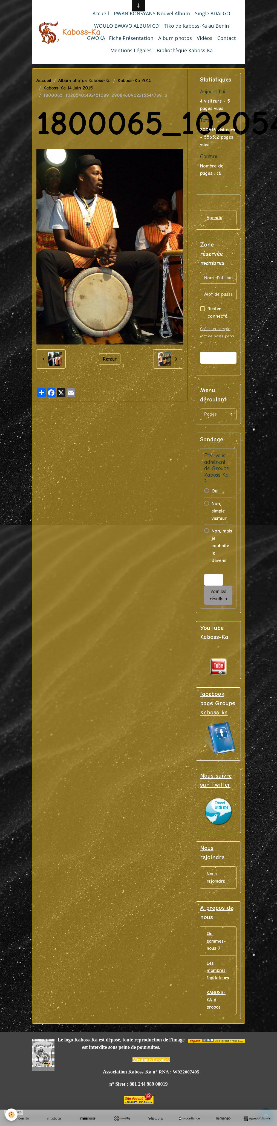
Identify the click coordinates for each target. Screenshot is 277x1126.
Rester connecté (217, 312)
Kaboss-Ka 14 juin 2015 (68, 88)
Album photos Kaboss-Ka (84, 80)
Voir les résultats (218, 595)
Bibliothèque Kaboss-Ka (185, 50)
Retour (110, 359)
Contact (226, 38)
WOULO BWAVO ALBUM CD (126, 25)
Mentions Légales (131, 50)
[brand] (57, 32)
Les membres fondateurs (218, 972)
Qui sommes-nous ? (216, 942)
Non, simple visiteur (219, 511)
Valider (218, 358)
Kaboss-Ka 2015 (135, 80)
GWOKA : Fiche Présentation (120, 38)
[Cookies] (11, 1114)
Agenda (215, 218)
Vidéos (204, 38)
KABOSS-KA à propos (216, 1001)
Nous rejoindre (216, 878)
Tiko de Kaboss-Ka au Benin (196, 25)
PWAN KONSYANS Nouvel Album (152, 13)
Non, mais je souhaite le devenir (222, 545)
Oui (215, 491)
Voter (213, 580)
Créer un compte (215, 329)
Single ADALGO (212, 13)
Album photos (175, 38)
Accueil (101, 13)
